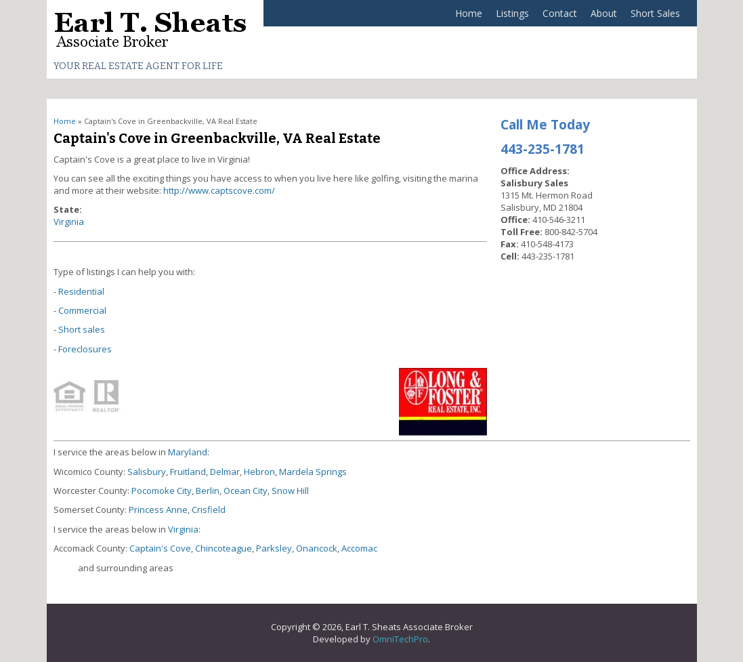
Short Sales (655, 13)
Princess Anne (158, 509)
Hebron (259, 472)
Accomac (359, 548)
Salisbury (146, 472)
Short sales (81, 329)
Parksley (274, 548)
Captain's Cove (160, 548)
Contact (560, 13)
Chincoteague (223, 548)
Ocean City (246, 490)
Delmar (225, 472)
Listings (512, 13)
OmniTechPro (400, 639)
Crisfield (209, 509)
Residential (81, 291)
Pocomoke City (161, 490)
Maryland (187, 452)
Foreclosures (85, 349)
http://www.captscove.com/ (219, 190)
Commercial (82, 310)
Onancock (316, 548)
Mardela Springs (313, 472)
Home (468, 13)
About (604, 13)
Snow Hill (290, 490)
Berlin (207, 490)
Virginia (69, 221)
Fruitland (188, 472)
